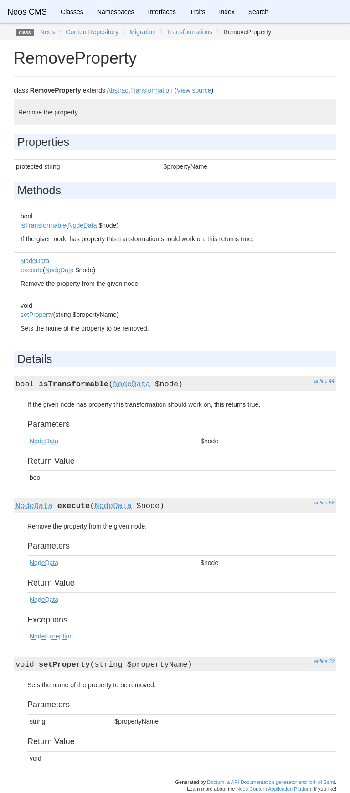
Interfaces (162, 12)
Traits (197, 12)
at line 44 (324, 381)
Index (227, 12)
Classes (72, 12)
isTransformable (43, 225)
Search (258, 12)
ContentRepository (92, 32)
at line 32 (324, 661)
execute (32, 270)
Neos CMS (27, 11)
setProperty (37, 314)
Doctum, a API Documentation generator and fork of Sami (271, 782)
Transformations (190, 32)
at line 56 (324, 502)
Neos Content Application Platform (274, 789)
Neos (47, 32)
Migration (142, 32)
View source (193, 90)
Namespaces (115, 12)
